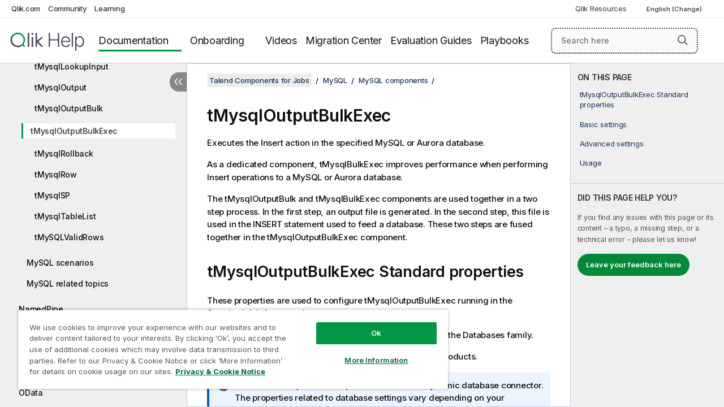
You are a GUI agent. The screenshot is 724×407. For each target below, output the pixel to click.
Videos (281, 40)
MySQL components (393, 80)
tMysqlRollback (64, 153)
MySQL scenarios (60, 262)
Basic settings (603, 124)
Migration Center (343, 40)
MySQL (335, 80)
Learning (109, 8)
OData (31, 392)
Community (67, 8)
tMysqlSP (52, 195)
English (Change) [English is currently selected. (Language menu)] (675, 9)
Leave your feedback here (633, 264)
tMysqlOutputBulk (69, 108)
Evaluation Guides (431, 40)
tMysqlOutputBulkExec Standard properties (634, 99)
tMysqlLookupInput (72, 66)
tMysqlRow (56, 174)
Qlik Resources (601, 8)
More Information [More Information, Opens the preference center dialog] (367, 351)
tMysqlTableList (65, 216)
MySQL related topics (68, 283)
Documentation (133, 40)
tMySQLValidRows (69, 237)
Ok (368, 324)
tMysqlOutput (61, 87)
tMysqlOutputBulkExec (74, 131)
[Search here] (624, 41)
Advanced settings (612, 143)
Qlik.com (25, 8)
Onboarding (217, 40)
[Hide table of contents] (178, 82)
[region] (228, 345)
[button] (682, 40)
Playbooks (504, 40)
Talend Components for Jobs (259, 80)
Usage (591, 162)
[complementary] (647, 235)
